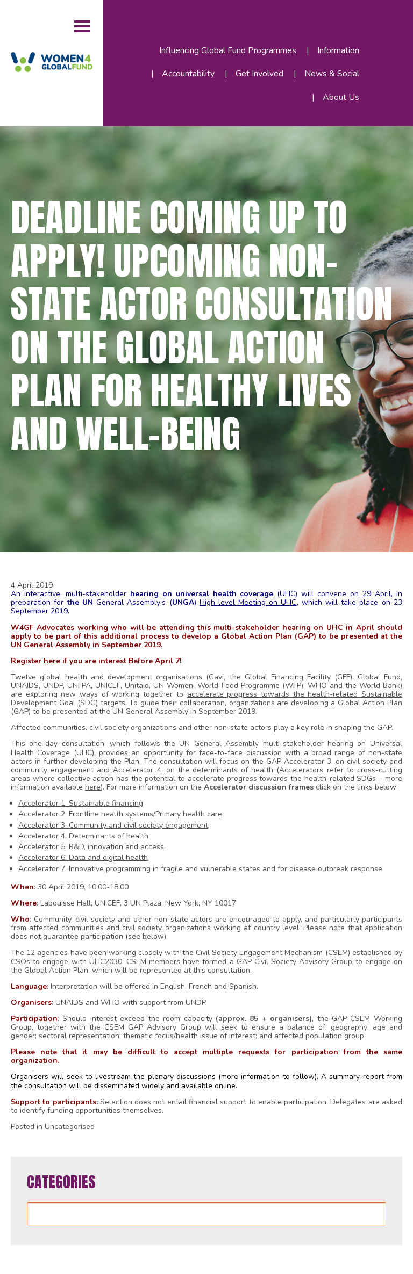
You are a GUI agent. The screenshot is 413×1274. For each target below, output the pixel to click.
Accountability (188, 73)
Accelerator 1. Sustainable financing (80, 803)
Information (338, 50)
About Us (341, 97)
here (52, 661)
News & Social (331, 73)
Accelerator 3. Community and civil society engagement (113, 825)
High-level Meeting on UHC (248, 602)
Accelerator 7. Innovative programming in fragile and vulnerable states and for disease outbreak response (200, 869)
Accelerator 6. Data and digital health (83, 857)
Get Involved (259, 73)
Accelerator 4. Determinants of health (83, 836)
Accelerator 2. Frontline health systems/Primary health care (120, 814)
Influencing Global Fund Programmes (227, 50)
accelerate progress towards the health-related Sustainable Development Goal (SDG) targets (206, 698)
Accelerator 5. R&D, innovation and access (91, 847)
